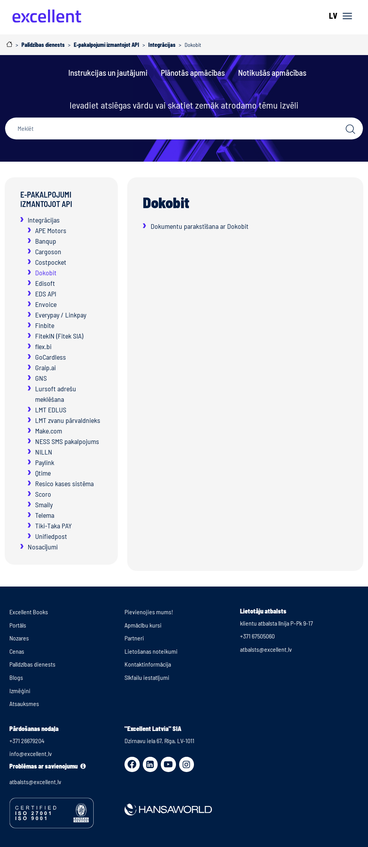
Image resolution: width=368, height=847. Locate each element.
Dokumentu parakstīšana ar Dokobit (200, 226)
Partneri (134, 638)
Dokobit (46, 272)
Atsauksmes (24, 703)
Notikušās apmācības (272, 72)
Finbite (44, 325)
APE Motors (50, 230)
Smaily (44, 504)
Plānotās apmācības (193, 72)
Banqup (45, 241)
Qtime (43, 473)
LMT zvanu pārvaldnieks (67, 420)
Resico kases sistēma (64, 483)
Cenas (16, 651)
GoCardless (50, 357)
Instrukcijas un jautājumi (108, 72)
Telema (44, 515)
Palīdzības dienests (32, 664)
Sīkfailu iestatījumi (146, 677)
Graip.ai (45, 367)
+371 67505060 (257, 636)
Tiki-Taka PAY (53, 525)
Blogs (16, 677)
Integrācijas (44, 220)
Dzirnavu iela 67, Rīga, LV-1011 (159, 740)
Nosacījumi (43, 546)
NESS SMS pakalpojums (67, 441)
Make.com (48, 430)
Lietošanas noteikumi (151, 651)
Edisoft (45, 283)
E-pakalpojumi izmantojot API (46, 199)
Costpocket (50, 262)
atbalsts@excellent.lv (266, 649)
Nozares (19, 638)
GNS (41, 378)
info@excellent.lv (30, 753)
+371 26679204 (26, 740)
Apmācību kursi (143, 625)
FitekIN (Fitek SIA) (59, 336)
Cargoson (48, 251)
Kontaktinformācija (147, 664)
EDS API (45, 293)
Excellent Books (28, 611)
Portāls (17, 625)
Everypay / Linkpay (60, 314)
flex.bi (43, 346)
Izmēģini (19, 690)
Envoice (46, 304)
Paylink (44, 462)
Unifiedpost (51, 536)
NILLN (43, 452)
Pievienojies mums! (148, 611)
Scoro (43, 494)
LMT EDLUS (50, 409)
